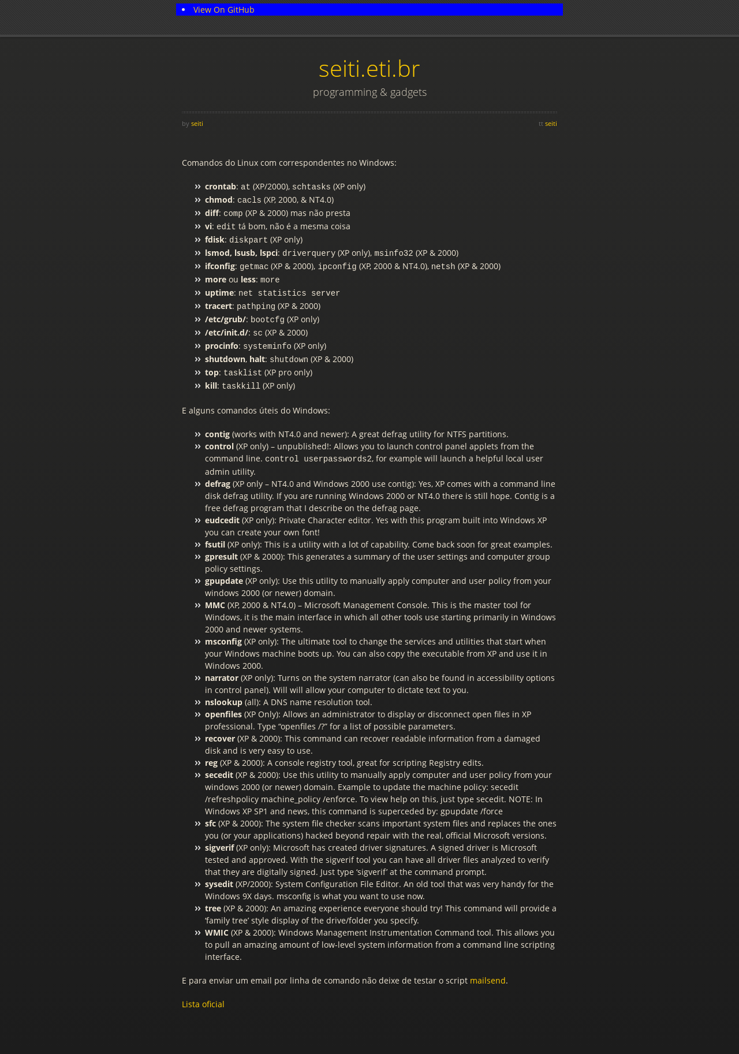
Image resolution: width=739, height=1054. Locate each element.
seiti (197, 123)
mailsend (488, 960)
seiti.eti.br (369, 68)
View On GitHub (224, 9)
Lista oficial (203, 984)
